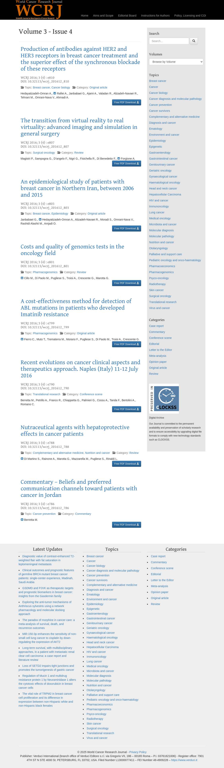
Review (78, 152)
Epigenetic (155, 146)
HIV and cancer (158, 200)
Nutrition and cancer (97, 452)
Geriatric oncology (160, 170)
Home (84, 15)
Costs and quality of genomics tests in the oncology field (72, 250)
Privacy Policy (137, 752)
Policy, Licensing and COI (190, 15)
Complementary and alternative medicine (58, 452)
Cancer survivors (159, 110)
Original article (98, 87)
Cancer (153, 86)
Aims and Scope (103, 15)
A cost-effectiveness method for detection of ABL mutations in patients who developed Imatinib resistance (76, 308)
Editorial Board (127, 15)
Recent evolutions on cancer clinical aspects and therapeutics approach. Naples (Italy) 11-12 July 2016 (80, 369)
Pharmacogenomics (45, 272)
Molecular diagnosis (161, 230)
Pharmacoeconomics (162, 266)
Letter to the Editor (160, 349)
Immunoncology (159, 206)
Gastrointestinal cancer (163, 158)
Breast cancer (41, 87)
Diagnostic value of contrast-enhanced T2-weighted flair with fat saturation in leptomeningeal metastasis (47, 560)
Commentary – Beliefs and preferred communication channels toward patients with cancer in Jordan (79, 488)
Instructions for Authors (155, 15)
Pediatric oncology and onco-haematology (175, 260)
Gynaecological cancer (163, 176)
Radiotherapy (157, 284)
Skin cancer (156, 290)
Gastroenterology (159, 152)
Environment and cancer (164, 134)
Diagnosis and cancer (162, 122)
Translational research (46, 394)
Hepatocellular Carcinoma (165, 194)
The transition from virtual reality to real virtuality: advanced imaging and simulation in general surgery (79, 127)
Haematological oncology (164, 182)
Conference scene (91, 394)
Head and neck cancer (163, 188)
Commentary (83, 513)
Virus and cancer (159, 308)
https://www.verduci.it (184, 760)
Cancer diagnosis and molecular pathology (175, 98)
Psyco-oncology (159, 278)
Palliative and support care (165, 254)
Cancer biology (60, 87)
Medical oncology (160, 218)
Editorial (154, 343)
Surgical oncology (44, 152)
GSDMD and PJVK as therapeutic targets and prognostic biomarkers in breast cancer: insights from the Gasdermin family (46, 592)
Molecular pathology (161, 236)
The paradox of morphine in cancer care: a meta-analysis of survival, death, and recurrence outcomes (47, 624)
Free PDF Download (126, 102)
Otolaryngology (158, 248)
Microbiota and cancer (162, 224)
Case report (156, 326)
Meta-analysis (157, 355)
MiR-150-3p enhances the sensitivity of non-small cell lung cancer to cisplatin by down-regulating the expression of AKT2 (48, 637)
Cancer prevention (44, 513)
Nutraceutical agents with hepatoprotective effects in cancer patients (75, 430)
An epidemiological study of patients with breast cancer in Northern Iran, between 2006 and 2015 (77, 188)
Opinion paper (158, 361)
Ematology (155, 128)
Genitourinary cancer (162, 164)
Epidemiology (59, 213)
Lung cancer (156, 212)
